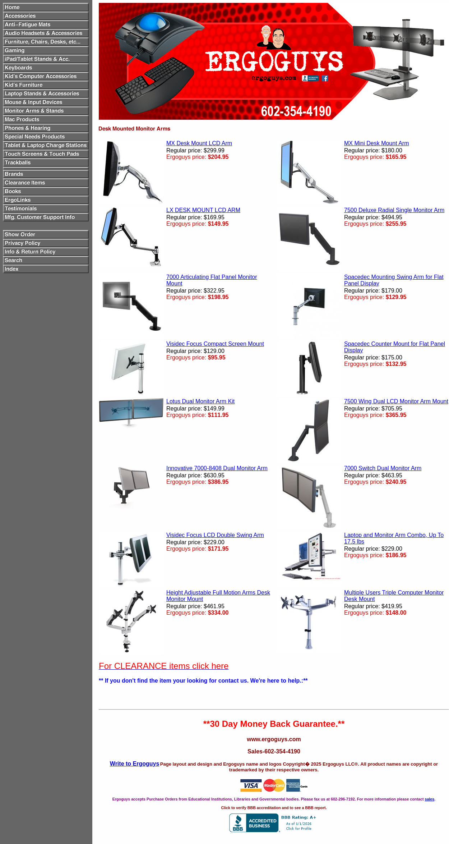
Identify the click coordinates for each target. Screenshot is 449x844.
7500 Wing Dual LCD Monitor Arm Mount (396, 401)
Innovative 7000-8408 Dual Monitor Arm (217, 468)
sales (429, 799)
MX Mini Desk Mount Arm (376, 143)
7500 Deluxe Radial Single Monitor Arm (394, 210)
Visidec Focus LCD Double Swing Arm (215, 535)
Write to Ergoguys (134, 764)
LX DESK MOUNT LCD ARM (203, 210)
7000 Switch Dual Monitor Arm (382, 468)
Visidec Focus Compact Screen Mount (215, 344)
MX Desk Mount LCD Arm (199, 143)
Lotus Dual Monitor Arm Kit (200, 401)
